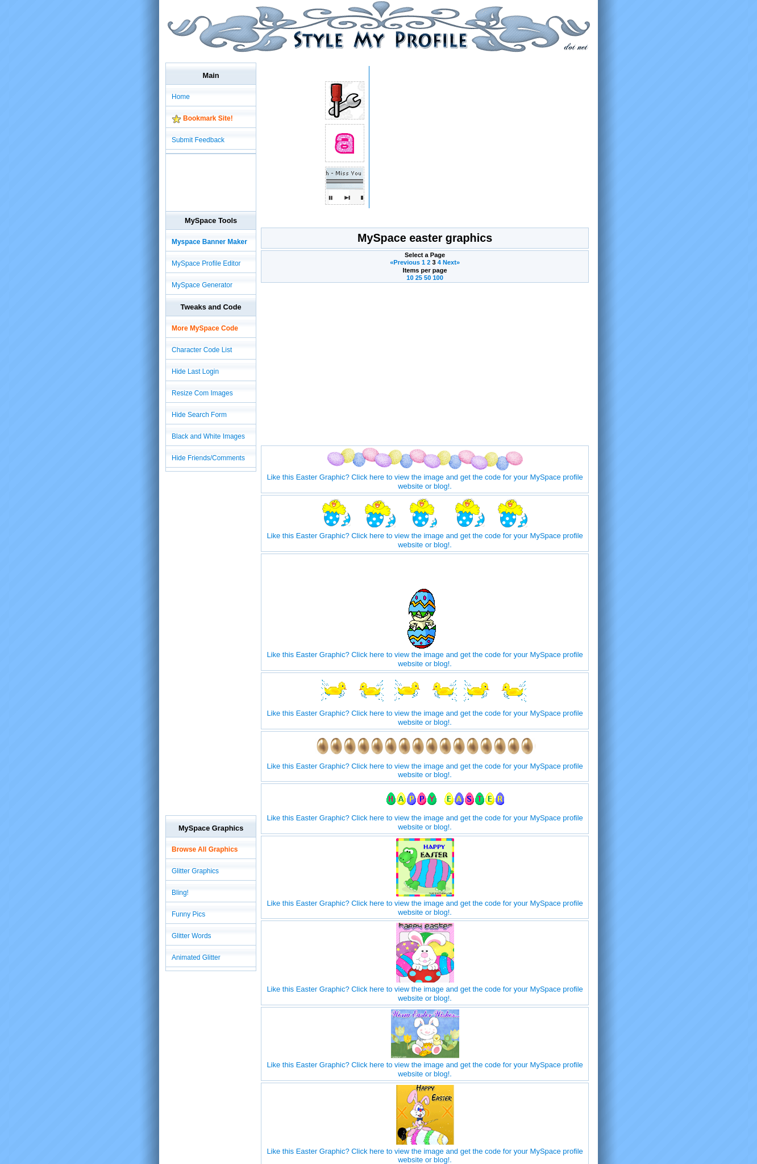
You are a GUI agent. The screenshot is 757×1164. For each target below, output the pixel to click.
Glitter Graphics (195, 871)
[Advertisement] (372, 56)
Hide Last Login (195, 371)
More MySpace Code (205, 328)
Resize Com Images (202, 393)
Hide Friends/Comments (208, 458)
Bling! (180, 893)
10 (409, 277)
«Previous (406, 262)
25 (418, 277)
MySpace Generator (202, 285)
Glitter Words (191, 936)
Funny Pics (188, 914)
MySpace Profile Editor (206, 263)
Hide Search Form (199, 415)
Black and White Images (208, 436)
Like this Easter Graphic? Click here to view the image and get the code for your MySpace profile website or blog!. (425, 477)
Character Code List (202, 350)
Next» (451, 262)
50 (427, 277)
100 (437, 277)
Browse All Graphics (205, 849)
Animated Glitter (196, 957)
